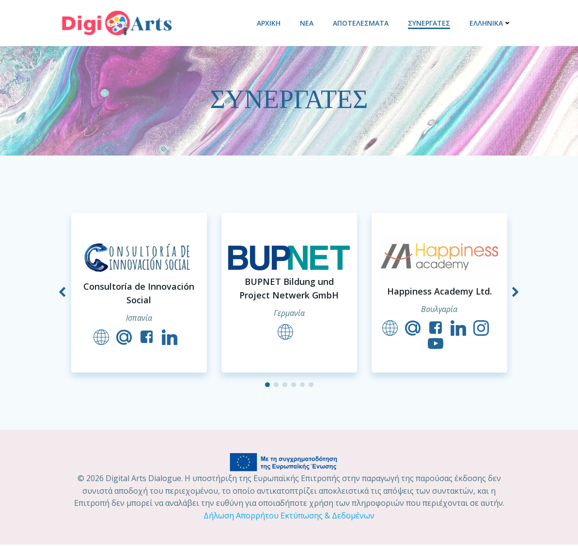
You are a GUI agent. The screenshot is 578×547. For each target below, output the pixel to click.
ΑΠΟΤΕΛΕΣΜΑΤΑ (361, 22)
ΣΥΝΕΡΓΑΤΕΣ (429, 22)
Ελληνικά (491, 22)
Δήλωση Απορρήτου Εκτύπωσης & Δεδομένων (289, 518)
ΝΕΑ (307, 22)
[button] (267, 386)
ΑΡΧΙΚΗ (269, 22)
